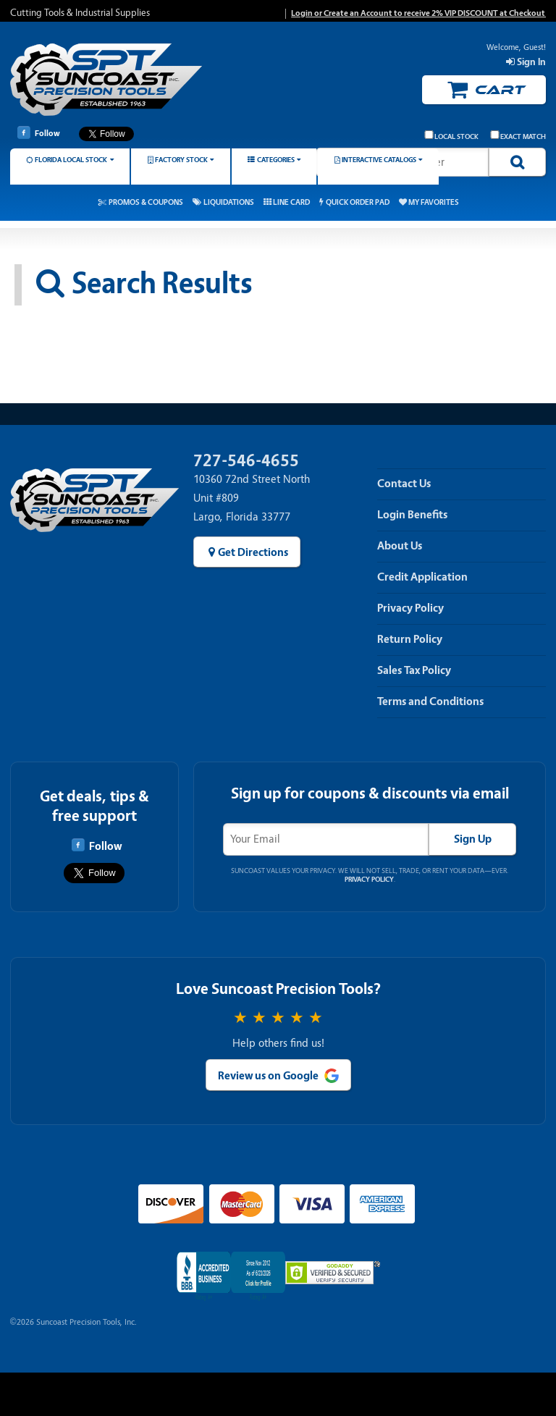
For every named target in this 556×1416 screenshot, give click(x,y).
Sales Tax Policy (414, 670)
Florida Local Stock (71, 160)
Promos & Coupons (146, 202)
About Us (399, 545)
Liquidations (228, 202)
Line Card (291, 202)
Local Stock (451, 135)
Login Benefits (412, 514)
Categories (276, 160)
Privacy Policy (410, 608)
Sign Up (473, 839)
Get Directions (253, 552)
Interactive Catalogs (379, 160)
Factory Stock (181, 160)
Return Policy (409, 639)
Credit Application (422, 576)
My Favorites (433, 202)
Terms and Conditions (430, 701)
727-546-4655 (246, 461)
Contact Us (404, 483)
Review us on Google (268, 1075)
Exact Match (518, 135)
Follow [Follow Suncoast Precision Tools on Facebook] (38, 132)
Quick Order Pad (357, 202)
